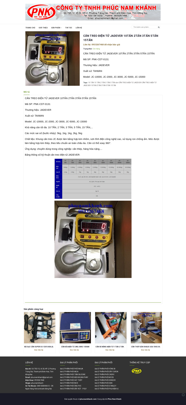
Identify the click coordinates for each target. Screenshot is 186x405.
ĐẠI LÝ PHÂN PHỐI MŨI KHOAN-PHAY (74, 377)
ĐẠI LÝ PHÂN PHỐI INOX (69, 383)
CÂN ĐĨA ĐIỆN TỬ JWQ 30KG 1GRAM (75, 347)
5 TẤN (112, 82)
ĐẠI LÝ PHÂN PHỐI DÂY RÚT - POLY (73, 389)
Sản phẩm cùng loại (33, 309)
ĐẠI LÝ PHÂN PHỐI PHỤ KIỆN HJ (107, 389)
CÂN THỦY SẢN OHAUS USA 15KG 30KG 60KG (149, 347)
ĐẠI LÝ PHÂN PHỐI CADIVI (104, 374)
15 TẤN (97, 82)
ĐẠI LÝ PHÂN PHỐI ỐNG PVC (70, 386)
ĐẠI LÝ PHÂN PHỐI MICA (69, 372)
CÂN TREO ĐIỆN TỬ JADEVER (130, 82)
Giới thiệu (43, 28)
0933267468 (98, 44)
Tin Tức (68, 28)
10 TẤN (91, 82)
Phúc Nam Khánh (115, 399)
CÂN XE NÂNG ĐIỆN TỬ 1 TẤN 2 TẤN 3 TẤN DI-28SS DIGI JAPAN (120, 347)
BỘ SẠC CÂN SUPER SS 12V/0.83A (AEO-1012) (42, 347)
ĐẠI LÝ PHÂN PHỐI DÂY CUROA (106, 372)
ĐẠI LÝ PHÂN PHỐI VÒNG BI (105, 369)
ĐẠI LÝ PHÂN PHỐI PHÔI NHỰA (71, 369)
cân (116, 82)
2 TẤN (102, 82)
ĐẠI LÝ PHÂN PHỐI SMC (104, 383)
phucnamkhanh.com (88, 399)
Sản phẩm (56, 28)
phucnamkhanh (37, 383)
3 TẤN (107, 82)
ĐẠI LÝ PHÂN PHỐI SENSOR (105, 380)
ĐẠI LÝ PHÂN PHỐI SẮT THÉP (71, 380)
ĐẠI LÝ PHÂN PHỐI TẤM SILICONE (72, 374)
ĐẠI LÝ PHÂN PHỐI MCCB (104, 377)
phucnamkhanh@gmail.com (42, 377)
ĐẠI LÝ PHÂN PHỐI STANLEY (105, 386)
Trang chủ (30, 28)
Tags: (85, 82)
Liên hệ (79, 28)
